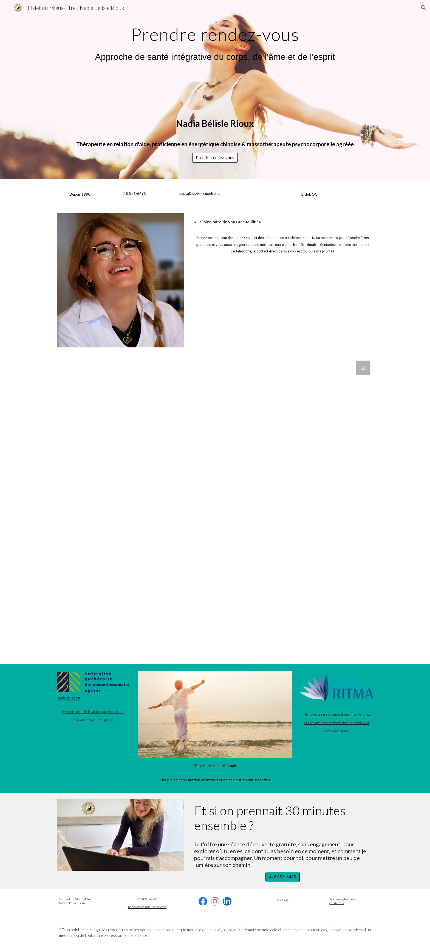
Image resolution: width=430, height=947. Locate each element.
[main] (215, 31)
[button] (423, 7)
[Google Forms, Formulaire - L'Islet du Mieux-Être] (215, 509)
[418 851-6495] (282, 877)
